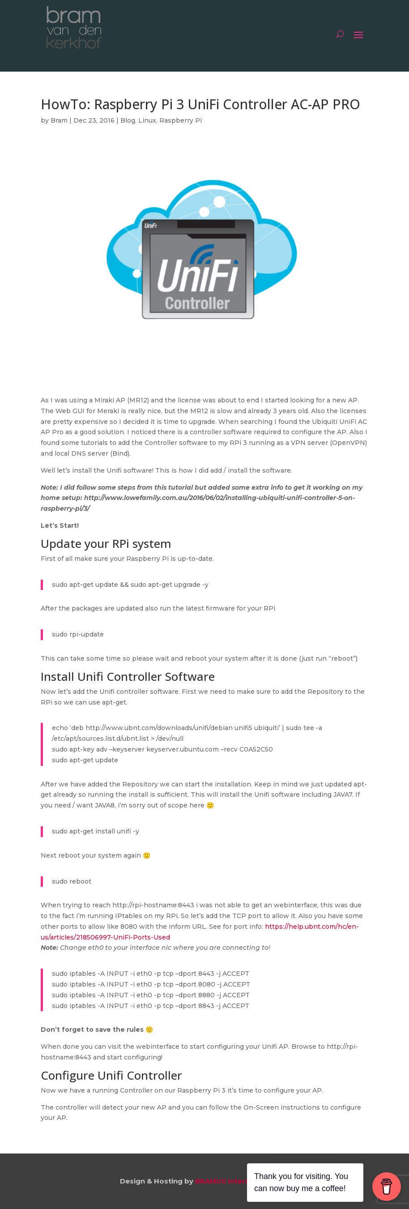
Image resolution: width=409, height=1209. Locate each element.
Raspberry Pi (180, 120)
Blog (127, 120)
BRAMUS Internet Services (242, 1181)
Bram (59, 120)
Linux (147, 120)
